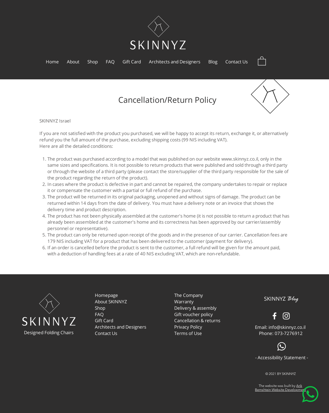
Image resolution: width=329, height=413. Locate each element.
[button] (262, 61)
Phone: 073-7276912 (281, 333)
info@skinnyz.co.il (287, 327)
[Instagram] (286, 316)
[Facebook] (274, 316)
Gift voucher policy (193, 314)
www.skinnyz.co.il (239, 159)
